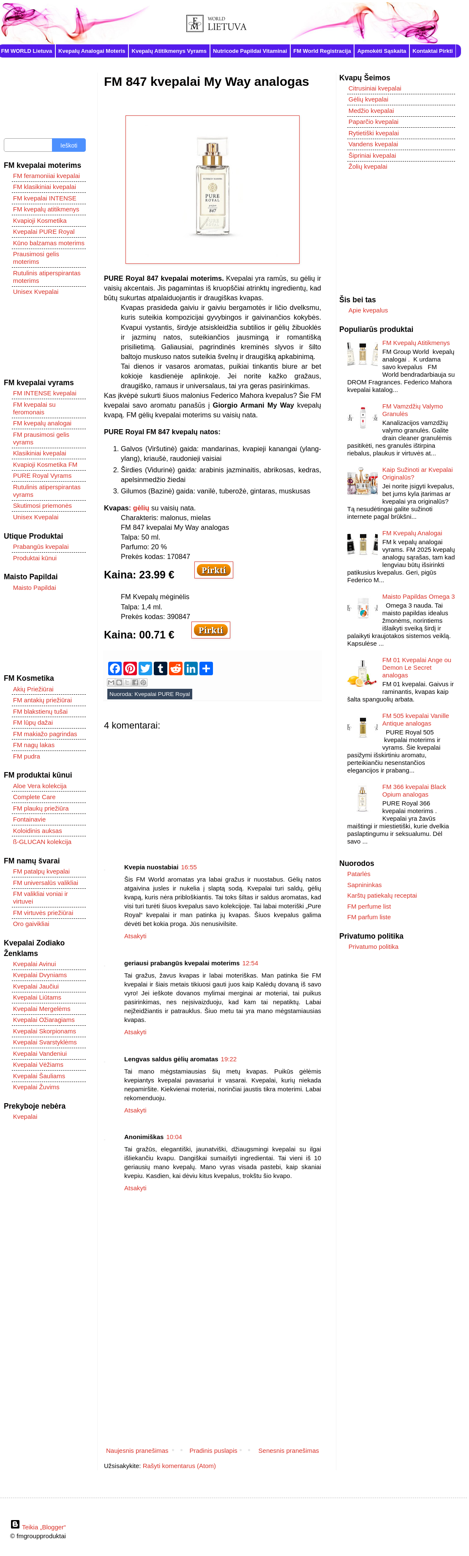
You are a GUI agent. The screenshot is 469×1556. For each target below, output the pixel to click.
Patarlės (359, 873)
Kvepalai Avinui (34, 963)
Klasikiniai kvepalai (39, 453)
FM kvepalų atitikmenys (46, 209)
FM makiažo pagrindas (45, 733)
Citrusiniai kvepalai (375, 88)
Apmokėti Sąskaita (381, 51)
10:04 (174, 1136)
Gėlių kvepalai (368, 99)
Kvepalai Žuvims (36, 1086)
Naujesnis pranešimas (137, 1450)
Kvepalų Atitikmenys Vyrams (169, 51)
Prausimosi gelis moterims (36, 257)
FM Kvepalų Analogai (412, 533)
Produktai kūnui (35, 558)
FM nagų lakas (34, 744)
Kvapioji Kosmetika (40, 220)
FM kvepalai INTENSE (44, 198)
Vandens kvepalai (373, 144)
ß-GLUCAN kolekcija (42, 841)
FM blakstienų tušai (40, 711)
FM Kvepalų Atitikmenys (416, 342)
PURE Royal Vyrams (42, 475)
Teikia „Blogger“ (38, 1527)
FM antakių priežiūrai (42, 700)
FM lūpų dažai (33, 722)
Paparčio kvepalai (373, 121)
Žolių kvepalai (368, 166)
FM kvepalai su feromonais (34, 408)
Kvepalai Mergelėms (42, 1008)
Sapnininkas (364, 884)
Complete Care (34, 796)
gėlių (141, 508)
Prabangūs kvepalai (41, 546)
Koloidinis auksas (37, 830)
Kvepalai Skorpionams (44, 1031)
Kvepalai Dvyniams (40, 974)
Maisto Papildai (34, 587)
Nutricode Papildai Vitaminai (250, 51)
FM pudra (26, 756)
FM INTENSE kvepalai (44, 393)
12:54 (250, 963)
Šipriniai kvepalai (372, 155)
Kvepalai (25, 1116)
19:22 (229, 1059)
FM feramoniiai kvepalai (46, 175)
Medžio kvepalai (371, 110)
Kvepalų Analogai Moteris (91, 51)
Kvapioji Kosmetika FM (45, 464)
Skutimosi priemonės (42, 505)
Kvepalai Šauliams (39, 1075)
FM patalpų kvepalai (41, 871)
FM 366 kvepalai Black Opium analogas (414, 790)
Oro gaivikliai (31, 923)
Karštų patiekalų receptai (382, 895)
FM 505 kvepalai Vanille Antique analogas (415, 719)
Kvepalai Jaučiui (36, 986)
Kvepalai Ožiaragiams (44, 1019)
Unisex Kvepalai (36, 291)
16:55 (189, 867)
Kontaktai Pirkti (432, 51)
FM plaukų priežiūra (41, 808)
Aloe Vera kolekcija (40, 785)
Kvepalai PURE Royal (162, 694)
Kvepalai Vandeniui (40, 1053)
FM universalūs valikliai (45, 882)
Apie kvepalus (368, 310)
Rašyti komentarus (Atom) (179, 1465)
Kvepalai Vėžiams (38, 1064)
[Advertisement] (212, 790)
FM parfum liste (369, 916)
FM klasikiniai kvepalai (44, 186)
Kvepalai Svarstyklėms (45, 1042)
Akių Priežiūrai (33, 689)
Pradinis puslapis (213, 1450)
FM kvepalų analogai (42, 423)
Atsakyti (135, 936)
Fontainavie (29, 819)
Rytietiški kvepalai (374, 133)
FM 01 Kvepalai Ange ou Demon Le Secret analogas (416, 667)
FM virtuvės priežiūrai (43, 912)
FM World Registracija (322, 51)
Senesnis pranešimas (289, 1450)
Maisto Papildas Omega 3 (418, 596)
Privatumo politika (373, 946)
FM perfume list (369, 906)
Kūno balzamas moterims (49, 243)
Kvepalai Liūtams (37, 997)
